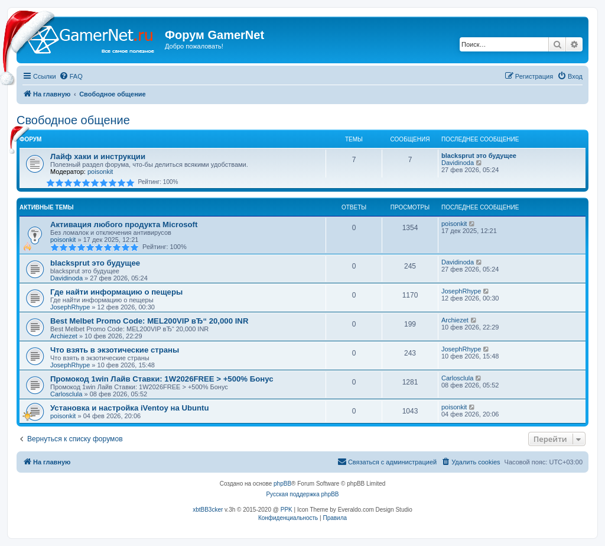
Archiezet (63, 336)
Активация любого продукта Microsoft (123, 224)
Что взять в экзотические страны (114, 349)
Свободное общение (73, 120)
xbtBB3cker (208, 509)
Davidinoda (457, 162)
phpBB (282, 483)
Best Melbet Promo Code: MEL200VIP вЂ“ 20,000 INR (149, 320)
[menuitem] (71, 76)
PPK (286, 509)
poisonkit (100, 171)
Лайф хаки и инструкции (97, 156)
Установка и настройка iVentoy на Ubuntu (129, 407)
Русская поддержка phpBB (302, 494)
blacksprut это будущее (478, 155)
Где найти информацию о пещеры (116, 291)
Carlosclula (66, 394)
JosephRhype (70, 307)
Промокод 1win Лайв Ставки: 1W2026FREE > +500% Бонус (162, 378)
